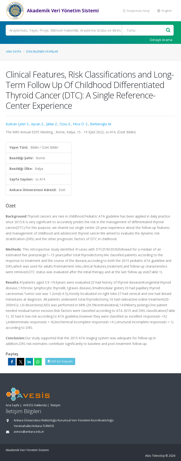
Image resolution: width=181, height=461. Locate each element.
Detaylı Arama (161, 39)
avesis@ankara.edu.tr (29, 432)
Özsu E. (65, 124)
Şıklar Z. (52, 124)
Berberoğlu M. (101, 124)
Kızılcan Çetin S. (17, 124)
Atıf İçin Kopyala (60, 361)
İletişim (55, 405)
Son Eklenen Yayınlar (42, 51)
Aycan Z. (37, 124)
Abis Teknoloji (155, 456)
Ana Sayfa (13, 51)
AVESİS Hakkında (35, 405)
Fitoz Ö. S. (80, 124)
